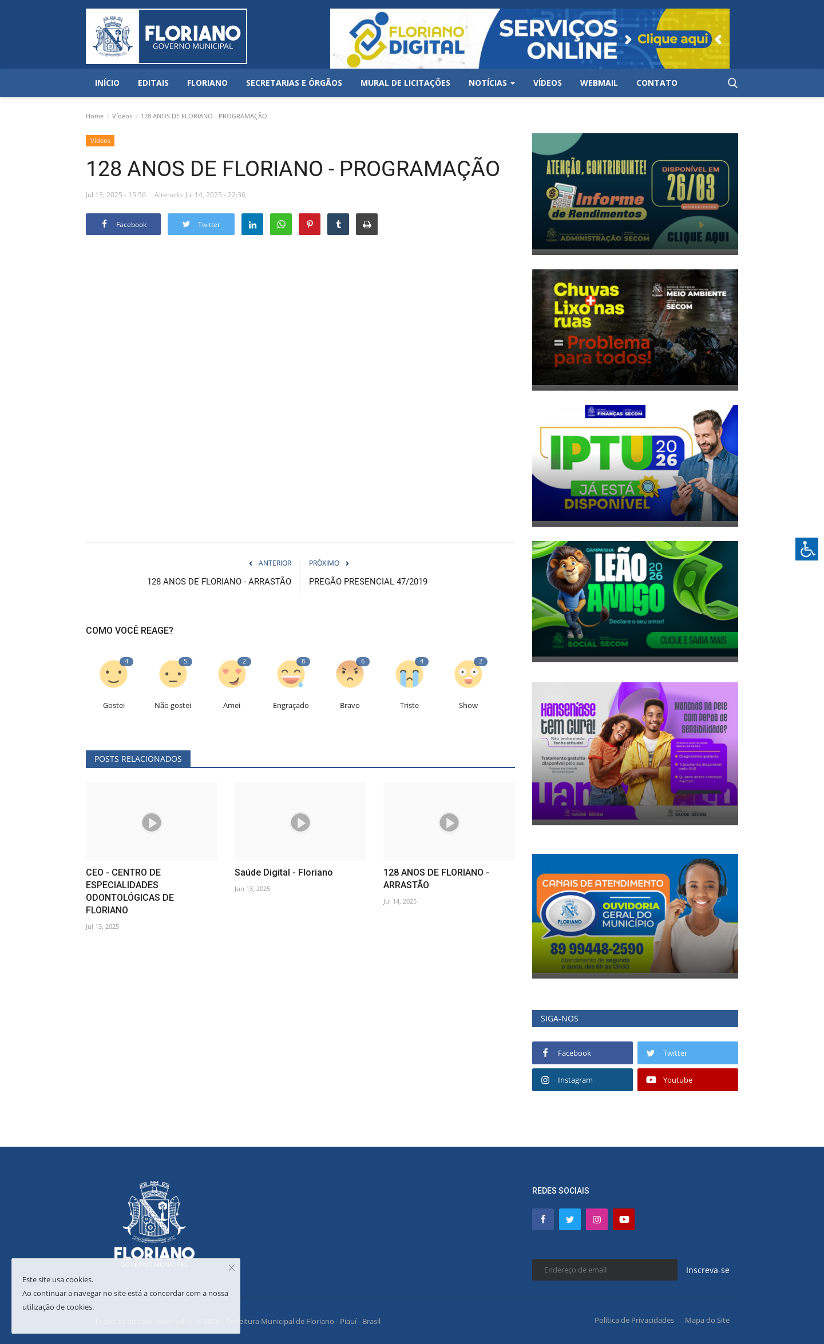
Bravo (350, 705)
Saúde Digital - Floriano (284, 872)
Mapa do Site (707, 1320)
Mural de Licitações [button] (405, 82)
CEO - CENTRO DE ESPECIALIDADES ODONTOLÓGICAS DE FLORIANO (130, 891)
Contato (657, 82)
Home (95, 116)
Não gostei (172, 705)
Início (107, 82)
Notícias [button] (492, 82)
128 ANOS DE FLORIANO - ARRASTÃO (219, 581)
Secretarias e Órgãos (294, 82)
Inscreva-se (708, 1270)
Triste (409, 705)
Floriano (207, 82)
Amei (231, 705)
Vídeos (122, 116)
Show (468, 705)
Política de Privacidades (634, 1320)
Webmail (599, 82)
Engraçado (291, 705)
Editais (153, 82)
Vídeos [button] (547, 82)
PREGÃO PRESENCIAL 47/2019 (368, 581)
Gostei (114, 705)
